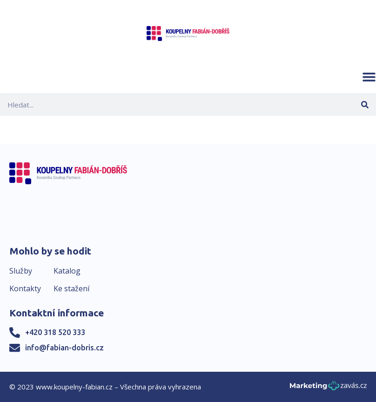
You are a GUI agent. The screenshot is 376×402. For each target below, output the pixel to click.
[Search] (364, 104)
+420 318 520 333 (55, 332)
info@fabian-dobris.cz (64, 347)
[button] (369, 77)
